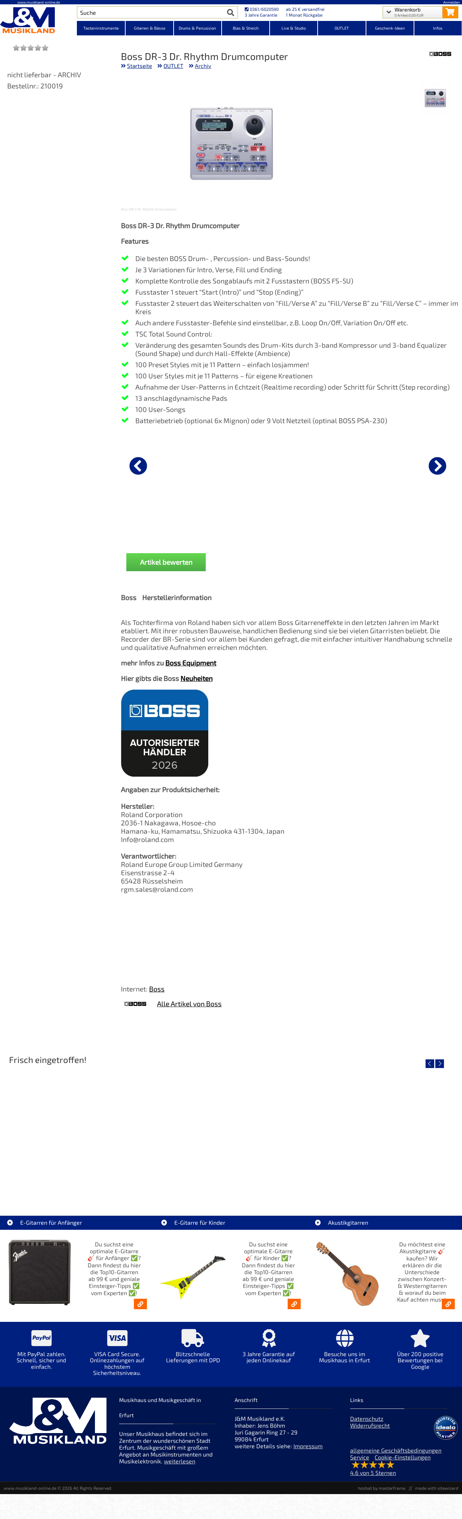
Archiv (203, 65)
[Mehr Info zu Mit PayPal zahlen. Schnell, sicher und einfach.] (41, 1354)
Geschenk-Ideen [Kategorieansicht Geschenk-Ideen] (390, 28)
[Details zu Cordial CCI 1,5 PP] (159, 465)
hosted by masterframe (381, 1487)
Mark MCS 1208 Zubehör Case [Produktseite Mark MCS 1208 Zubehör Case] (327, 521)
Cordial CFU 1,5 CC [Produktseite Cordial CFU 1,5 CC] (243, 521)
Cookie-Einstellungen (403, 1457)
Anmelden (451, 2)
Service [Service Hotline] (359, 1457)
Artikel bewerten (166, 562)
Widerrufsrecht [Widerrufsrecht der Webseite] (370, 1425)
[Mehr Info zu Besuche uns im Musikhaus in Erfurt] (344, 1351)
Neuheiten (196, 678)
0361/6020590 (262, 9)
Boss (157, 989)
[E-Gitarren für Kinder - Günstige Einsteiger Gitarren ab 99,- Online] (294, 1304)
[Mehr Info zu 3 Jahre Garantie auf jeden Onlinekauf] (269, 1351)
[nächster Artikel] (437, 466)
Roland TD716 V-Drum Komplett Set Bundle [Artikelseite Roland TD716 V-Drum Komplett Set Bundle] (61, 1182)
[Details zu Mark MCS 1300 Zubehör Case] (411, 465)
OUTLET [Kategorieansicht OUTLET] (342, 28)
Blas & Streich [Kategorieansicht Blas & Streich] (246, 28)
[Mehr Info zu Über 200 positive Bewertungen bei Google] (420, 1354)
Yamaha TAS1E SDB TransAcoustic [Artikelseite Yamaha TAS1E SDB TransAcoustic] (174, 1182)
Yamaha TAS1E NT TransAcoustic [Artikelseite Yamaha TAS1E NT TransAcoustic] (288, 1182)
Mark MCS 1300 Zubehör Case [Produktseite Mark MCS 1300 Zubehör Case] (411, 521)
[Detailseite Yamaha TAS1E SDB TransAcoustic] (174, 1130)
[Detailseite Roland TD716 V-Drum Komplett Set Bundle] (60, 1130)
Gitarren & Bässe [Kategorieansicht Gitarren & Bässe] (149, 28)
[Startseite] (38, 21)
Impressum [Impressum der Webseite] (308, 1445)
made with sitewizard (436, 1487)
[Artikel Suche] (150, 12)
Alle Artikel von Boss (189, 1003)
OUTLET (173, 65)
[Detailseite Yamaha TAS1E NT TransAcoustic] (288, 1130)
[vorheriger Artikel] (138, 466)
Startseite (139, 65)
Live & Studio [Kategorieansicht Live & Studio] (294, 28)
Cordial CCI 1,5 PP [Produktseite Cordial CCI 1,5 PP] (159, 521)
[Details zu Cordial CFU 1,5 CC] (243, 465)
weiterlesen (179, 1461)
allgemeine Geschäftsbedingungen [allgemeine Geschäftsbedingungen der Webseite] (395, 1450)
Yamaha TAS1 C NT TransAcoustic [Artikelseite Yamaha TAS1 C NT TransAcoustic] (401, 1182)
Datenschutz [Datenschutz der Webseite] (366, 1418)
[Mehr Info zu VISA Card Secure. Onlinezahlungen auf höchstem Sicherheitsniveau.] (117, 1357)
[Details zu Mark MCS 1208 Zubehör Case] (327, 465)
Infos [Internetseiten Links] (438, 28)
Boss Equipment (190, 663)
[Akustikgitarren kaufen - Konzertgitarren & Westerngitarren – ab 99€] (448, 1304)
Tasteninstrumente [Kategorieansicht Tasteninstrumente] (101, 28)
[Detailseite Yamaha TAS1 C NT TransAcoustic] (401, 1130)
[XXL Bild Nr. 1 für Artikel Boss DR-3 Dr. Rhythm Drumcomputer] (435, 98)
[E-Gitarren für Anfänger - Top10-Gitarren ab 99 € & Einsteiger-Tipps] (140, 1304)
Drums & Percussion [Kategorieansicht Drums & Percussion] (197, 28)
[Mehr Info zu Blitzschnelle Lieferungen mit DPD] (193, 1351)
